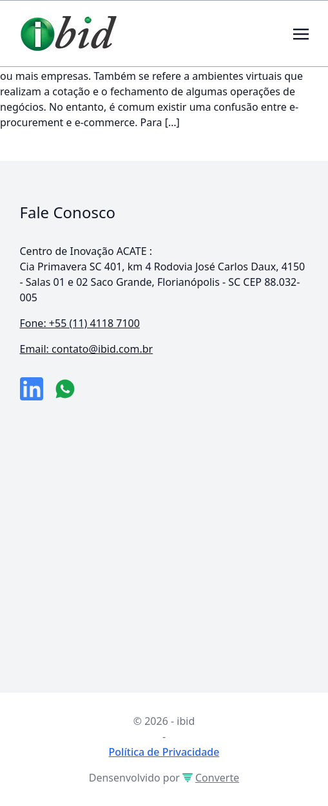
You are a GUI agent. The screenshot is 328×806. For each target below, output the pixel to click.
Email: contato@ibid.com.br (86, 349)
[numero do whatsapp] (65, 388)
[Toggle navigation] (301, 33)
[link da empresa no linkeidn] (31, 388)
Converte (210, 778)
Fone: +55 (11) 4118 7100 (80, 323)
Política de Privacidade (164, 752)
